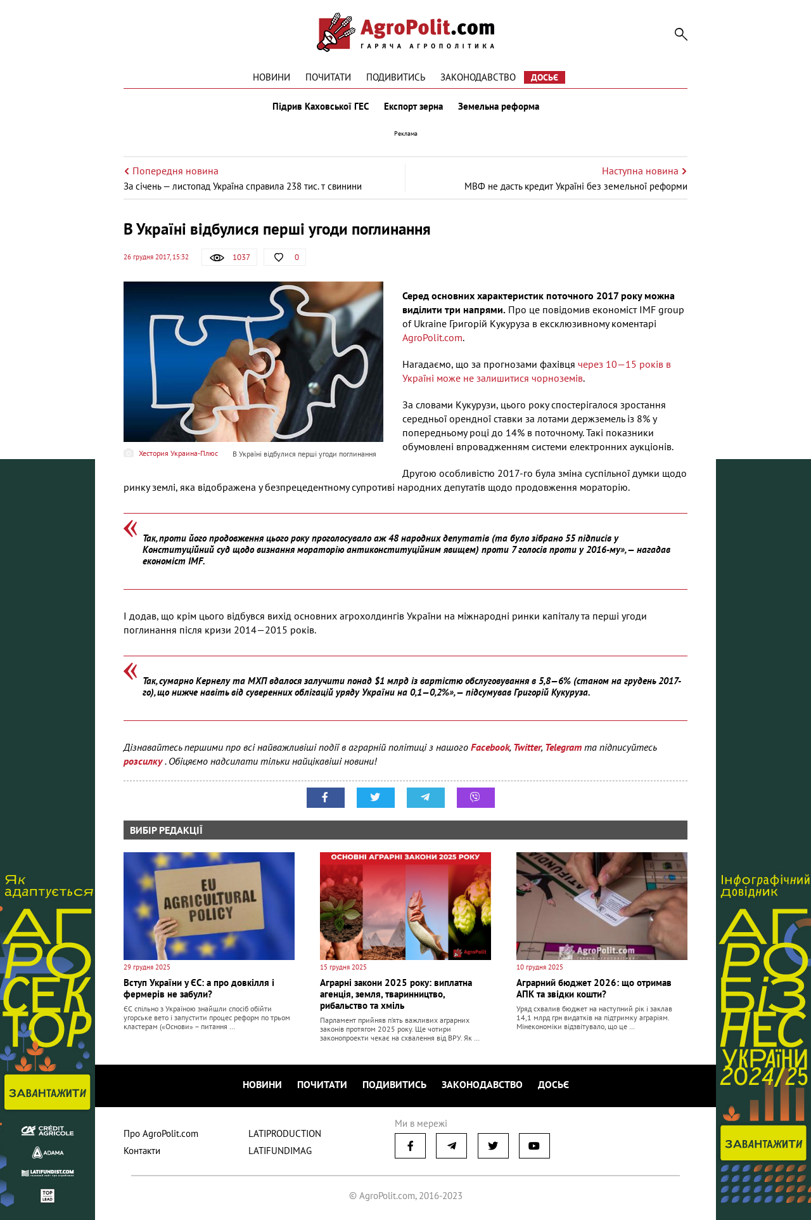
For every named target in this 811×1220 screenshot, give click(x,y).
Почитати (328, 77)
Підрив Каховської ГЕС (320, 106)
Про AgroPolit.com (161, 1133)
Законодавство (478, 77)
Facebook (490, 747)
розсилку (144, 761)
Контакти (142, 1151)
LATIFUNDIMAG (280, 1151)
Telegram (563, 747)
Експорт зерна (413, 106)
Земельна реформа (498, 106)
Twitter (527, 747)
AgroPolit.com (432, 337)
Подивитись (395, 77)
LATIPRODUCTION (284, 1133)
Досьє (544, 77)
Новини (271, 77)
